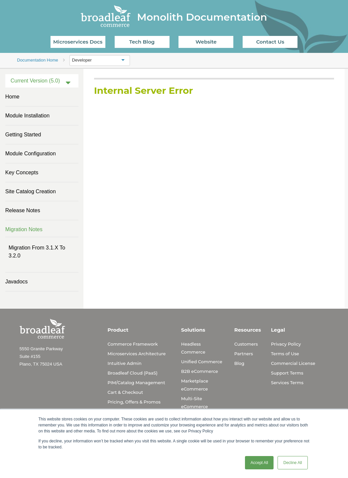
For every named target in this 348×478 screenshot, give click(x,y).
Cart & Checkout (125, 392)
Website (205, 42)
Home (12, 96)
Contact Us (270, 42)
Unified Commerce (201, 361)
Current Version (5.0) (35, 80)
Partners (243, 353)
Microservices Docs (77, 42)
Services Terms (287, 382)
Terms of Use (285, 353)
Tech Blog (142, 42)
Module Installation (27, 115)
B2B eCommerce (199, 371)
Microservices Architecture (137, 353)
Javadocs (16, 281)
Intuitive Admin (125, 363)
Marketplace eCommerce (194, 385)
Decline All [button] (292, 462)
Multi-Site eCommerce (194, 402)
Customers (246, 344)
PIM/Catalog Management (136, 382)
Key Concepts (22, 172)
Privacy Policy (286, 344)
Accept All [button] (259, 462)
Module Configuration (30, 153)
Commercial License (293, 363)
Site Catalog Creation (30, 191)
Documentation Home (37, 60)
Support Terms (287, 373)
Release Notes (22, 210)
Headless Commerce (193, 348)
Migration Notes (24, 229)
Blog (239, 363)
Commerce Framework (133, 344)
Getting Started (23, 134)
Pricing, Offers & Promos (134, 401)
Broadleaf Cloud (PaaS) (133, 373)
